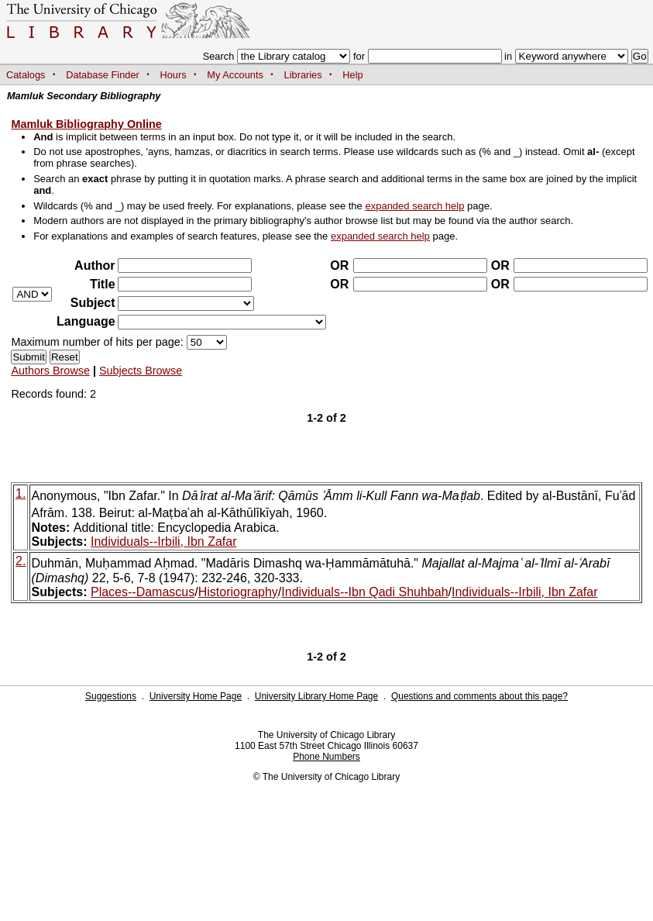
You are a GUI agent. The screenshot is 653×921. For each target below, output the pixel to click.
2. (20, 560)
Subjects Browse (140, 370)
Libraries (303, 75)
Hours (173, 75)
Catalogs (26, 75)
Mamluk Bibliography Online (86, 124)
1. (20, 493)
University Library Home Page (316, 696)
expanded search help (414, 206)
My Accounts (235, 75)
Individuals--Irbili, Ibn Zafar (164, 541)
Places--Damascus (142, 591)
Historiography (238, 591)
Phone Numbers (326, 756)
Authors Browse (50, 370)
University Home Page (196, 696)
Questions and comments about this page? (479, 696)
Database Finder (102, 75)
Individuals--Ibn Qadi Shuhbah (364, 591)
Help (352, 75)
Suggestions (110, 696)
